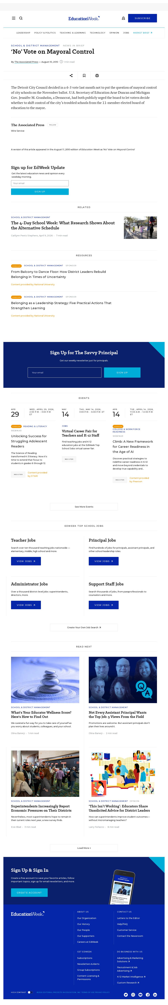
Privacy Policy (102, 992)
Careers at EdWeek (87, 942)
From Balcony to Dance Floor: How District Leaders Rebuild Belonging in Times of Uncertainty (58, 274)
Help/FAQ (122, 924)
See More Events (84, 506)
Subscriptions (84, 958)
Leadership (23, 33)
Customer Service (126, 930)
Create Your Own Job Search (84, 627)
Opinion (114, 33)
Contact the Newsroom (130, 936)
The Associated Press (26, 62)
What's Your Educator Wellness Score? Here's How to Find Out (41, 714)
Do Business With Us (129, 951)
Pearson (137, 481)
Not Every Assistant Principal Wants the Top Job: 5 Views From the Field (117, 714)
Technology (97, 33)
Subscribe (143, 19)
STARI (34, 476)
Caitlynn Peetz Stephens (24, 235)
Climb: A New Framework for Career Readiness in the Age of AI (133, 447)
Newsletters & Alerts (88, 964)
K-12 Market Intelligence (131, 976)
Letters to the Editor (128, 918)
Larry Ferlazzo (96, 827)
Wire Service (17, 131)
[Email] (64, 372)
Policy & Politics (44, 33)
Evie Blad (16, 827)
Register (18, 474)
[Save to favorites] (84, 75)
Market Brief (142, 33)
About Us (83, 912)
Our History (83, 924)
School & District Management (35, 45)
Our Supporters (85, 936)
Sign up (122, 372)
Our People (83, 930)
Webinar (16, 430)
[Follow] (52, 124)
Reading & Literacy (35, 426)
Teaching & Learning (72, 33)
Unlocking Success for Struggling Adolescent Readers (29, 441)
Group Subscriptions (88, 970)
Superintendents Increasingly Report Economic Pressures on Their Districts (41, 808)
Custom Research (128, 982)
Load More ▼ (84, 848)
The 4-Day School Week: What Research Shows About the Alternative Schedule (63, 225)
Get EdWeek (84, 951)
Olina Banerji (18, 733)
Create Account (29, 892)
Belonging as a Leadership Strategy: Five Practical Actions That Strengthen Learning (61, 305)
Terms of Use (88, 992)
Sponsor (71, 265)
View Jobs (26, 561)
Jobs (126, 33)
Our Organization (86, 918)
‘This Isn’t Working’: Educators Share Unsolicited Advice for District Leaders (119, 808)
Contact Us (124, 912)
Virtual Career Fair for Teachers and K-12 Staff (80, 433)
